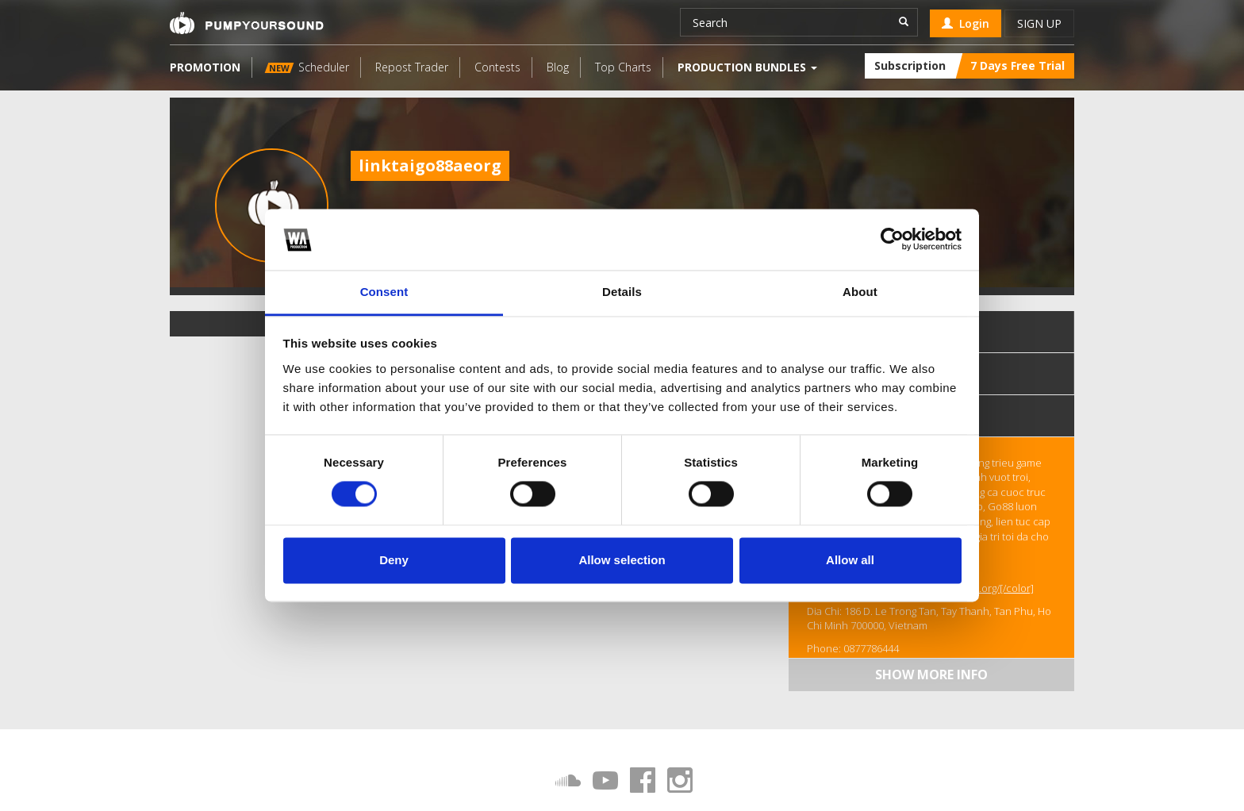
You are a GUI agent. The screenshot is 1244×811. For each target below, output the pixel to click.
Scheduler (307, 67)
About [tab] (860, 291)
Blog (558, 67)
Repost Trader (411, 67)
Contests (497, 67)
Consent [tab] (384, 291)
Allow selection (621, 560)
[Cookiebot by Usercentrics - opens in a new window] (892, 240)
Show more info (931, 674)
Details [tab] (622, 291)
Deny (394, 560)
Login (965, 23)
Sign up (1039, 23)
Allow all (850, 560)
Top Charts (623, 67)
